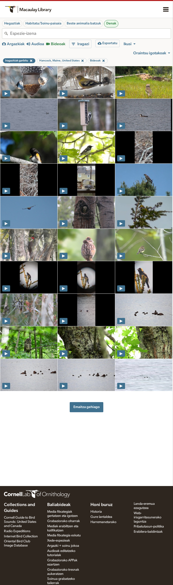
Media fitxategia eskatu (64, 535)
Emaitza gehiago (86, 407)
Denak (111, 23)
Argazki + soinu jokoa (63, 545)
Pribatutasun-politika (149, 526)
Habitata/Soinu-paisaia (43, 23)
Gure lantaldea (101, 517)
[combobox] (90, 34)
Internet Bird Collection (21, 536)
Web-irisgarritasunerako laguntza (147, 517)
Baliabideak (58, 505)
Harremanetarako (103, 522)
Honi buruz (101, 505)
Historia (96, 511)
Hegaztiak (12, 23)
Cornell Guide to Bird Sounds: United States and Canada (20, 522)
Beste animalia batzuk (84, 23)
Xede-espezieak (58, 540)
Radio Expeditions (17, 531)
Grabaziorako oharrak (63, 521)
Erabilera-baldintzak (148, 531)
